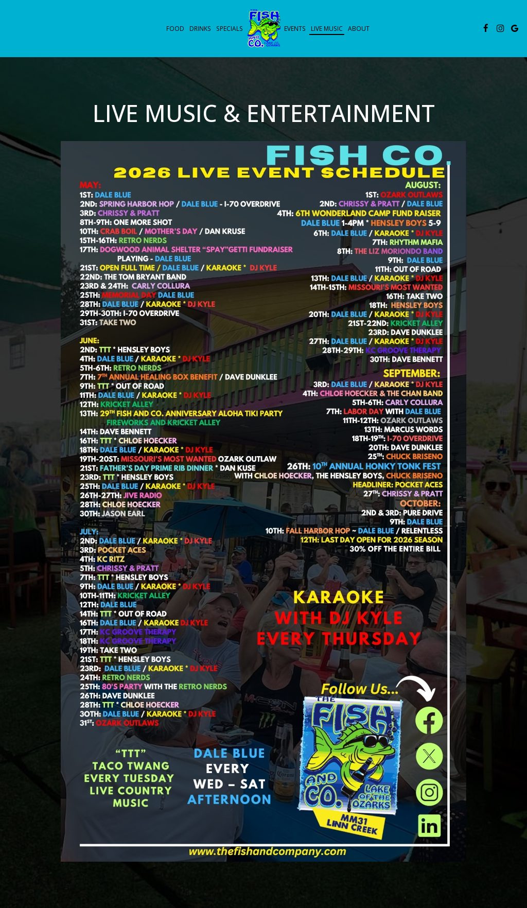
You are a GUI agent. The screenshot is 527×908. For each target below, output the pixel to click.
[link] (263, 28)
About (359, 28)
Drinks (200, 28)
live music (327, 28)
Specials (229, 28)
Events (295, 28)
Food (175, 28)
